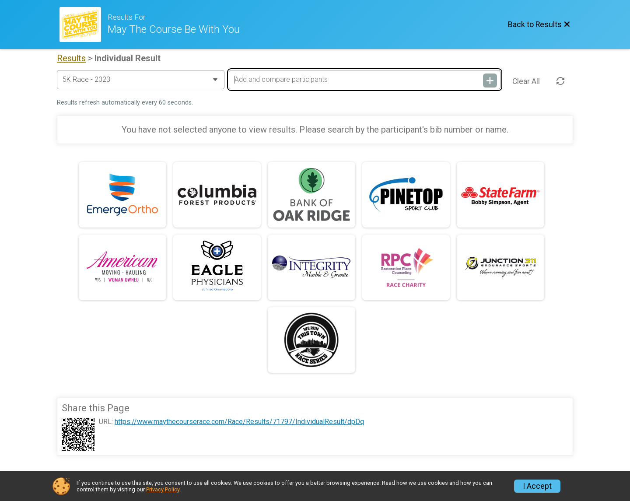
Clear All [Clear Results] (526, 81)
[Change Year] (140, 79)
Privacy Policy (162, 489)
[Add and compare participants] (364, 79)
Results (71, 58)
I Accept (537, 486)
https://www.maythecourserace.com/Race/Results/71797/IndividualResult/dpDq (239, 422)
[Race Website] (84, 24)
